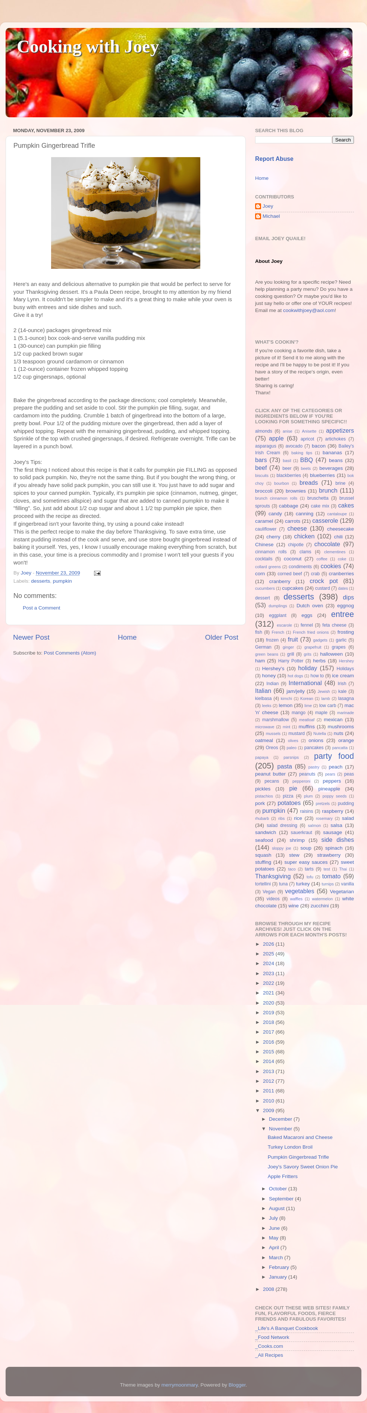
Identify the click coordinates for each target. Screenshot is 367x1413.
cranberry (280, 581)
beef (261, 467)
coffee (321, 559)
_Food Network (272, 1337)
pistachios (264, 796)
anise (287, 431)
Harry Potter (291, 660)
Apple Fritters (283, 1176)
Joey (268, 206)
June (275, 1228)
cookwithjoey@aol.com (309, 310)
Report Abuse (274, 159)
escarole (284, 625)
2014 (269, 1061)
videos (273, 898)
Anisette (309, 431)
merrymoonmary (179, 1385)
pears (330, 774)
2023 (269, 973)
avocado (293, 446)
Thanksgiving (273, 876)
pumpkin (62, 581)
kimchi (286, 698)
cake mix (320, 506)
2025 (269, 954)
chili (338, 537)
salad (348, 818)
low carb (327, 705)
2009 (269, 1110)
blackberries (289, 475)
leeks (267, 705)
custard (322, 588)
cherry (273, 537)
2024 (269, 963)
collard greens (268, 566)
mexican (333, 719)
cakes (346, 505)
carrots (292, 521)
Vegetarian (342, 891)
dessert (262, 598)
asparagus (265, 446)
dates (343, 588)
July (274, 1218)
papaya (261, 757)
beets (306, 468)
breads (308, 482)
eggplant (277, 615)
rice (298, 818)
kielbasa (263, 698)
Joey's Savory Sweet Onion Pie (303, 1166)
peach (335, 767)
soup (305, 848)
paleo (292, 747)
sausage (332, 832)
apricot (307, 439)
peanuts (307, 774)
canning (304, 513)
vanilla (347, 884)
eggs (306, 615)
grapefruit (312, 647)
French (278, 632)
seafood (264, 840)
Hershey (346, 661)
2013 (269, 1071)
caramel (264, 521)
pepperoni (301, 781)
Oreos (272, 747)
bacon (319, 446)
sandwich (265, 832)
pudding (346, 803)
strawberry (329, 855)
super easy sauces (305, 862)
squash (263, 855)
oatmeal (264, 740)
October (278, 1188)
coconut (292, 558)
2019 (269, 1012)
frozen (272, 640)
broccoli (264, 491)
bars (261, 459)
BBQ (306, 459)
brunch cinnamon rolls (276, 498)
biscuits (262, 475)
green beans (266, 654)
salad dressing (282, 825)
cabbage (288, 506)
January (278, 1277)
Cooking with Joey (88, 46)
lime (308, 705)
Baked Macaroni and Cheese (300, 1137)
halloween (331, 654)
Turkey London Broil (290, 1147)
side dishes (337, 839)
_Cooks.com (269, 1346)
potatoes (289, 802)
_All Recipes (269, 1355)
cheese (297, 528)
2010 (269, 1101)
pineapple (329, 789)
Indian (272, 683)
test (327, 869)
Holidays (345, 668)
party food (334, 756)
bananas (332, 452)
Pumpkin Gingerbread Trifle (298, 1157)
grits (307, 654)
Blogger (237, 1385)
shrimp (297, 840)
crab (315, 573)
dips (348, 597)
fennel (307, 625)
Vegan (269, 891)
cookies (331, 566)
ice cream (343, 675)
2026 (269, 944)
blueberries (322, 475)
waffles (296, 899)
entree (342, 614)
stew (294, 855)
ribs (281, 818)
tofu (310, 877)
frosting (346, 632)
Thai (343, 869)
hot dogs (295, 676)
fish (258, 632)
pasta (284, 766)
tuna (283, 884)
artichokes (335, 439)
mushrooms (341, 726)
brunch (328, 490)
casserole (325, 520)
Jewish (324, 691)
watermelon (322, 899)
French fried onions (311, 632)
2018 (269, 1022)
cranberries (341, 573)
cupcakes (292, 588)
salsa (336, 825)
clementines (335, 552)
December (281, 1119)
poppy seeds (335, 796)
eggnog (345, 605)
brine (340, 483)
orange (346, 740)
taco (291, 869)
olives (293, 740)
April (274, 1247)
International (305, 683)
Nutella (319, 733)
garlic (341, 640)
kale (342, 691)
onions (315, 740)
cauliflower (265, 529)
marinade (345, 712)
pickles (262, 789)
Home (127, 637)
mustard (296, 733)
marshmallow (275, 719)
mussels (273, 733)
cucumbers (265, 588)
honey (269, 675)
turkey (303, 884)
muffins (307, 726)
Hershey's (273, 668)
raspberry (332, 811)
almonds (263, 431)
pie (293, 788)
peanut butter (270, 774)
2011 (269, 1091)
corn (260, 573)
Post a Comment (41, 608)
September (282, 1199)
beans (336, 460)
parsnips (291, 757)
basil (287, 460)
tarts (309, 869)
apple (276, 438)
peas (349, 774)
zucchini (320, 905)
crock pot (324, 580)
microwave (265, 727)
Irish (342, 683)
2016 (269, 1042)
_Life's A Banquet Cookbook (286, 1328)
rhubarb (262, 818)
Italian (263, 690)
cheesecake (340, 529)
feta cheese (334, 625)
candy (275, 513)
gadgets (320, 640)
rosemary (324, 818)
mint (286, 727)
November (281, 1129)
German (263, 647)
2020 (269, 1003)
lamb (325, 698)
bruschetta (318, 498)
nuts (339, 733)
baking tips (301, 453)
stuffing (263, 862)
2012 (269, 1081)
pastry (313, 767)
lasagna (346, 698)
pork (260, 803)
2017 (269, 1032)
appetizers (340, 430)
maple (321, 712)
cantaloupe (337, 514)
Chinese (264, 544)
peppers (332, 781)
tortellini (263, 884)
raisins (306, 811)
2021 (269, 993)
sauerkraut (301, 832)
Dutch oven (310, 605)
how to (317, 675)
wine (293, 905)
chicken (304, 536)
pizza (288, 796)
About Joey (269, 261)
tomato (331, 876)
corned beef (289, 573)
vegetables (299, 891)
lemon (285, 705)
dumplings (278, 606)
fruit (293, 639)
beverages (331, 468)
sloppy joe (281, 848)
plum (308, 796)
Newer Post (31, 637)
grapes (338, 647)
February (280, 1267)
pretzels (323, 803)
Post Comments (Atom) (70, 653)
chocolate (327, 544)
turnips (327, 884)
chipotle (296, 544)
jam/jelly (295, 691)
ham (260, 660)
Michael (271, 216)
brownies (296, 491)
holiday (307, 668)
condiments (300, 566)
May (274, 1238)
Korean (306, 698)
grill (290, 654)
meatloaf (306, 719)
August (277, 1208)
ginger (288, 647)
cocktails (264, 558)
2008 (269, 1289)
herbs (319, 660)
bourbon (281, 483)
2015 (269, 1051)
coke (342, 559)
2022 (269, 983)
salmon (314, 825)
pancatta (340, 747)
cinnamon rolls (271, 551)
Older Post (221, 637)
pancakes (314, 747)
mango (298, 712)
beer (286, 468)
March (276, 1257)
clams (305, 551)
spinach (334, 848)
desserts (40, 581)
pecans (271, 781)
